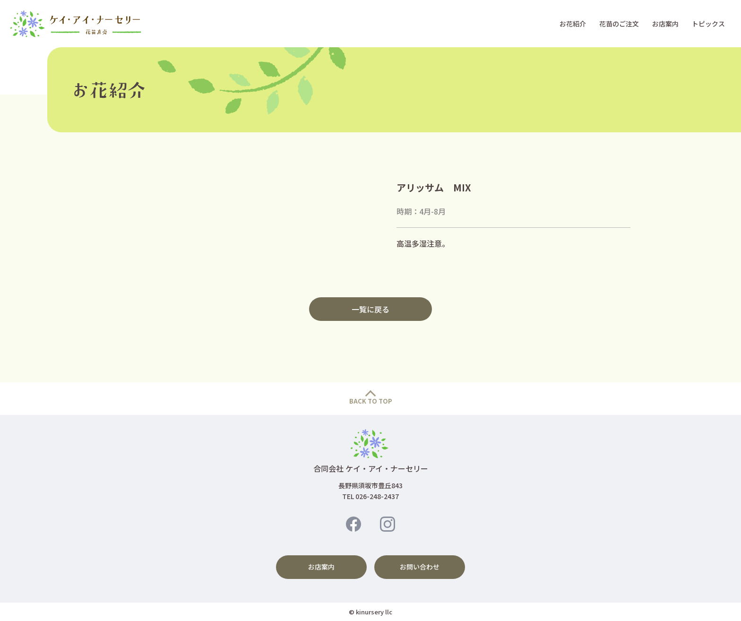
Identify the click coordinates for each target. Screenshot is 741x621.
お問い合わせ (419, 566)
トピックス (708, 23)
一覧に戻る (370, 309)
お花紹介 (573, 23)
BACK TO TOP (370, 401)
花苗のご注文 (619, 23)
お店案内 (665, 23)
